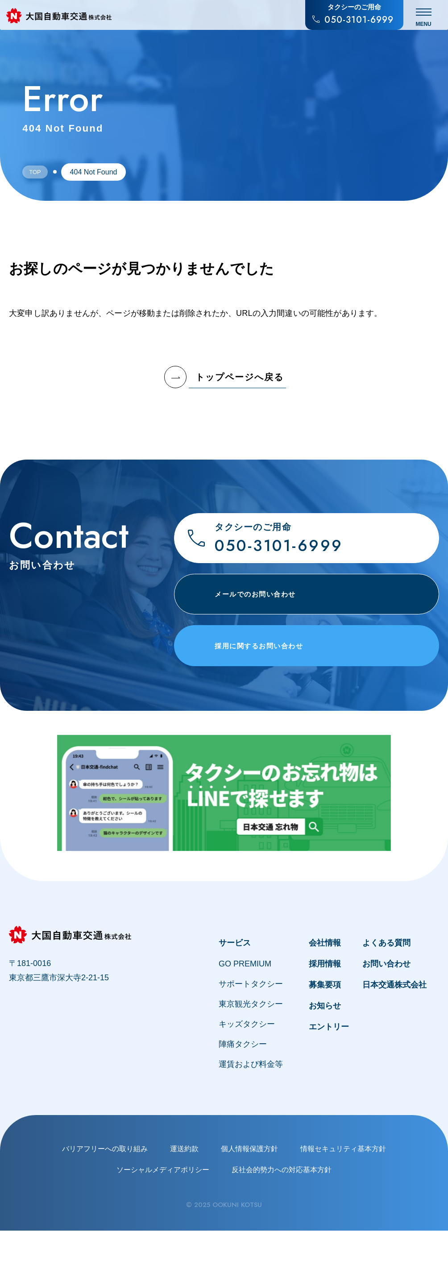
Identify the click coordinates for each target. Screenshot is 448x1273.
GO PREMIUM (245, 1006)
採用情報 (325, 1006)
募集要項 (325, 1027)
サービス (235, 985)
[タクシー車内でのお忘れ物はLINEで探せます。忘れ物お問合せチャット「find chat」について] (224, 835)
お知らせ (325, 1048)
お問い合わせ (386, 1006)
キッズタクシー (247, 1066)
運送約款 (184, 1191)
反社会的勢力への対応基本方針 (282, 1212)
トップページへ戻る (224, 377)
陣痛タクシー (243, 1086)
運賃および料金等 (251, 1106)
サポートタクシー (251, 1026)
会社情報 (325, 985)
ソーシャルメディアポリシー (162, 1212)
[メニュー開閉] (427, 18)
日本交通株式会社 (394, 1027)
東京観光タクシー (251, 1046)
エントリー (329, 1069)
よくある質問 (386, 985)
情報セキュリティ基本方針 (343, 1191)
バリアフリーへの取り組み (105, 1191)
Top (38, 172)
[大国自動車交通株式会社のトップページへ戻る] (64, 18)
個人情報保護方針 (249, 1191)
